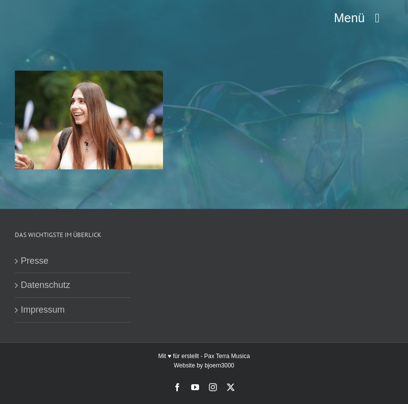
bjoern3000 (219, 365)
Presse (34, 261)
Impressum (43, 310)
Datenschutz (45, 285)
